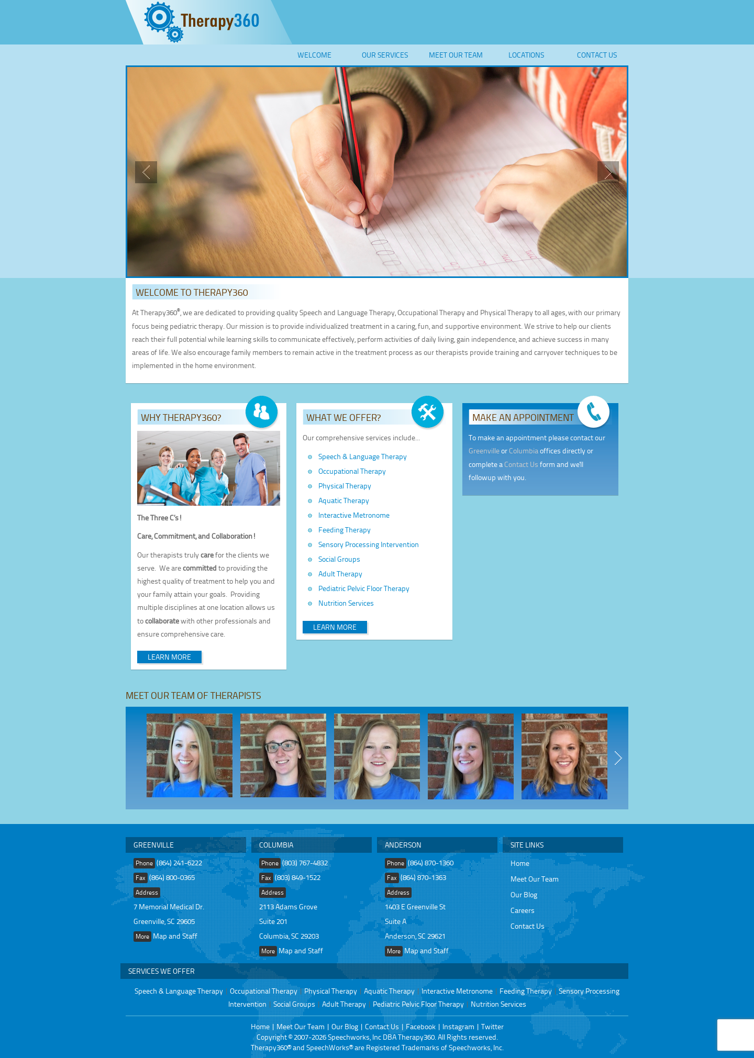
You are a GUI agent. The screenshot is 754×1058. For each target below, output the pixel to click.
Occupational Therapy (352, 471)
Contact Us (597, 55)
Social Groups (339, 559)
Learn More (169, 657)
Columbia (523, 450)
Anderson (403, 845)
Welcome (314, 55)
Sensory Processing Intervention (368, 544)
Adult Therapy (340, 573)
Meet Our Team (456, 55)
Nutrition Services (346, 603)
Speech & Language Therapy (362, 456)
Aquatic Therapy (343, 500)
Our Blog (524, 894)
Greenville (484, 450)
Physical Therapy (344, 486)
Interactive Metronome (354, 515)
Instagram (458, 1026)
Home (520, 863)
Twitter (492, 1026)
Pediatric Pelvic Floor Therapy (363, 588)
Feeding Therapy (344, 529)
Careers (523, 910)
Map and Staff (175, 936)
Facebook (421, 1026)
